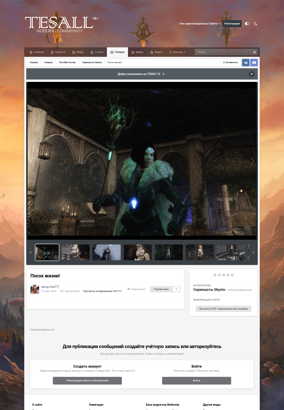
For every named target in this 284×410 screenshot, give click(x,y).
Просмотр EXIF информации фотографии (223, 308)
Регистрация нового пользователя (87, 380)
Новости (59, 52)
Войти (196, 380)
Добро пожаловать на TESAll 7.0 (139, 74)
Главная (38, 52)
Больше (178, 52)
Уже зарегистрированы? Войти (199, 23)
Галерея (119, 52)
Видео (158, 52)
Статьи (98, 52)
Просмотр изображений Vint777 (102, 291)
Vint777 (54, 286)
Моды (80, 52)
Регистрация (232, 23)
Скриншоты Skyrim (209, 289)
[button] (30, 252)
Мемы (139, 52)
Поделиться (136, 289)
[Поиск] (216, 52)
